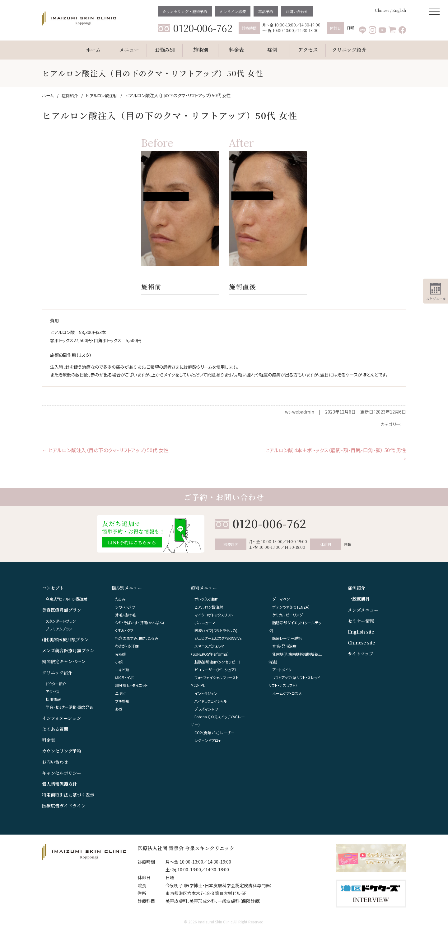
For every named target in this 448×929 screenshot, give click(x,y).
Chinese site (361, 642)
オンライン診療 (233, 11)
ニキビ (120, 693)
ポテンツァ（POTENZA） (291, 607)
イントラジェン (205, 693)
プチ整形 (122, 701)
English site (361, 632)
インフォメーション (61, 718)
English (399, 10)
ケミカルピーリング (287, 614)
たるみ (120, 598)
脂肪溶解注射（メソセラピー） (217, 661)
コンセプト (53, 588)
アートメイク (282, 669)
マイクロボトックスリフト (213, 614)
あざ (118, 708)
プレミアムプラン (59, 628)
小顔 (119, 661)
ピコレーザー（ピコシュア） (215, 669)
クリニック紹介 (57, 672)
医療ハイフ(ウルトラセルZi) (215, 630)
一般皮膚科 (359, 599)
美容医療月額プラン (61, 610)
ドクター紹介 (56, 683)
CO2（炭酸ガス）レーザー (214, 732)
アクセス (52, 691)
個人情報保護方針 (59, 784)
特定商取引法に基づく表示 (68, 795)
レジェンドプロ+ (207, 740)
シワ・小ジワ (125, 607)
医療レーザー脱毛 (287, 638)
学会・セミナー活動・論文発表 (69, 707)
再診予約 (265, 11)
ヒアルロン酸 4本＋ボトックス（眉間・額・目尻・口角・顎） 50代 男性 (335, 454)
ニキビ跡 (122, 669)
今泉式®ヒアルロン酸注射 (66, 598)
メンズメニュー (363, 610)
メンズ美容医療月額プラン (68, 650)
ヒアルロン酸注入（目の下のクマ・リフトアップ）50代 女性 (105, 450)
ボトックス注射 (206, 598)
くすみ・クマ (124, 630)
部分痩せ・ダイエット (131, 685)
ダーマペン (281, 598)
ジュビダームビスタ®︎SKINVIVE (218, 638)
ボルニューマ (204, 622)
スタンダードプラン (61, 621)
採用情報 (53, 699)
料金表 (48, 740)
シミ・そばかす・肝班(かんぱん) (139, 622)
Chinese (382, 10)
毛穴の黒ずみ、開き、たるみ (136, 638)
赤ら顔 (120, 654)
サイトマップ (360, 653)
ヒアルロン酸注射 (208, 607)
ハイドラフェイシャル (210, 701)
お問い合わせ (297, 11)
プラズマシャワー (208, 708)
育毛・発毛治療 (284, 646)
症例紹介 (356, 588)
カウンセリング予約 (61, 751)
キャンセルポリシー (61, 773)
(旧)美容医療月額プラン (65, 639)
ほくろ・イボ (124, 677)
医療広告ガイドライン (64, 805)
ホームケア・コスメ (286, 693)
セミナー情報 (361, 621)
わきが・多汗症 (127, 646)
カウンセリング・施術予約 (184, 11)
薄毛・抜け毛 (125, 614)
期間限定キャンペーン (64, 661)
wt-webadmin (299, 412)
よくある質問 (55, 729)
